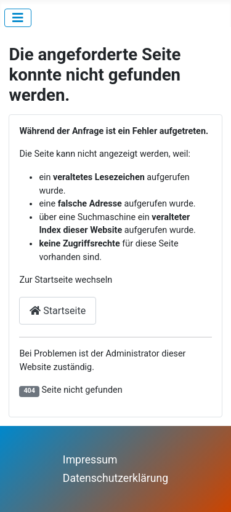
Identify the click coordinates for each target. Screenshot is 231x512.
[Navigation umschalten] (17, 18)
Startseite (58, 311)
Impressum (90, 460)
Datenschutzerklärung (115, 478)
